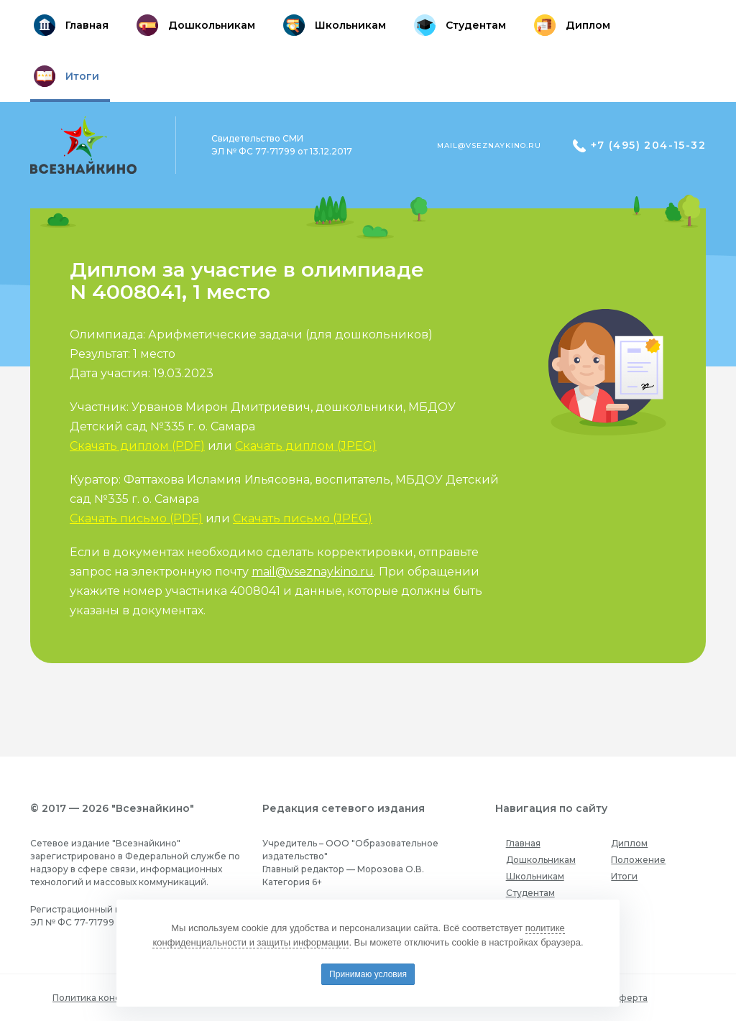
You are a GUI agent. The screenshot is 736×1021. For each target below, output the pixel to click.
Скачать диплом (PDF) (137, 446)
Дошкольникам (541, 859)
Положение (638, 859)
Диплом (629, 843)
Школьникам (535, 876)
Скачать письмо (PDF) (136, 518)
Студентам (530, 892)
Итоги (624, 876)
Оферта (629, 997)
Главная (523, 843)
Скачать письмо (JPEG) (302, 518)
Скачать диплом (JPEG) (306, 446)
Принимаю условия (368, 974)
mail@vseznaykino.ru (489, 145)
